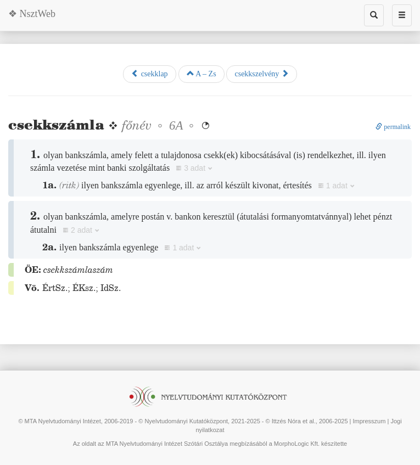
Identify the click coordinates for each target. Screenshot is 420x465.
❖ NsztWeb (31, 13)
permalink (393, 127)
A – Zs (201, 73)
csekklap (149, 73)
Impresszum (369, 421)
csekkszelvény (261, 73)
